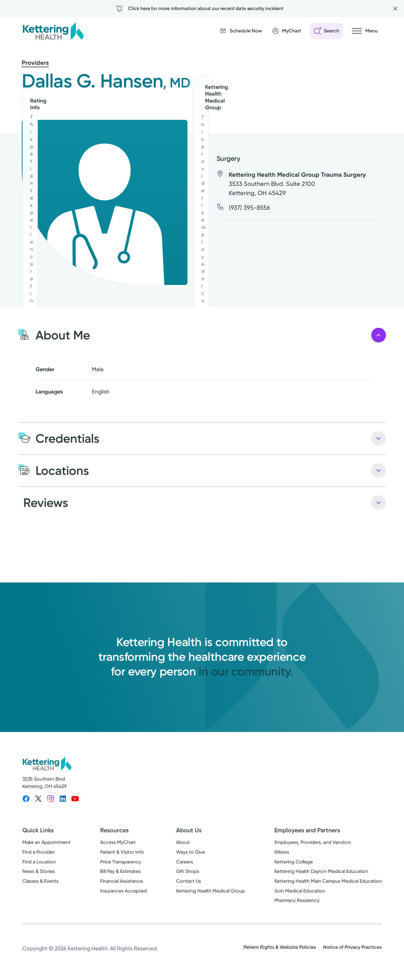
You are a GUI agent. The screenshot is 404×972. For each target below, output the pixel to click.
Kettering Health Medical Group (210, 891)
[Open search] (326, 31)
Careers (184, 862)
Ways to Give (190, 852)
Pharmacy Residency (296, 900)
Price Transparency (120, 862)
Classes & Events (40, 881)
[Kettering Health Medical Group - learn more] (199, 82)
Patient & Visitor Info (122, 852)
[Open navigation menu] (365, 31)
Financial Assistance (121, 881)
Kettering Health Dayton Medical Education (321, 871)
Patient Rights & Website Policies (280, 947)
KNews (281, 852)
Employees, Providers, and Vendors (312, 842)
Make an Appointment (46, 842)
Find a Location (39, 862)
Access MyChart (118, 842)
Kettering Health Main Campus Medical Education (328, 881)
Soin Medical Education (299, 891)
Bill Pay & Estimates (120, 871)
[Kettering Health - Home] (53, 31)
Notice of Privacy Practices (352, 947)
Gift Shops (187, 871)
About (183, 842)
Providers (35, 62)
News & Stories (38, 871)
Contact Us (188, 881)
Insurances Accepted (123, 891)
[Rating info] (25, 98)
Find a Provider (38, 852)
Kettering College (293, 862)
